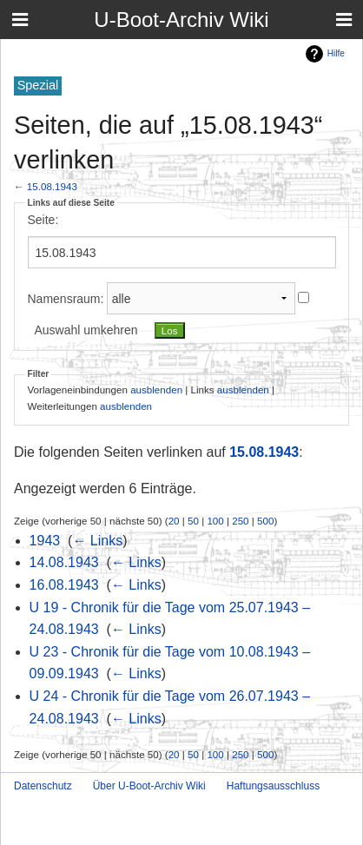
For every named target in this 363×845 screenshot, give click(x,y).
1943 (45, 540)
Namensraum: (66, 299)
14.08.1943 (64, 562)
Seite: (43, 220)
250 (240, 520)
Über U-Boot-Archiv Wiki (149, 786)
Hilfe (336, 53)
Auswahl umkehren (86, 330)
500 (265, 520)
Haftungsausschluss (273, 786)
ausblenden (156, 389)
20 (174, 520)
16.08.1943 (64, 585)
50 (193, 520)
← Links (97, 540)
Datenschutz (43, 786)
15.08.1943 (52, 186)
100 (215, 520)
